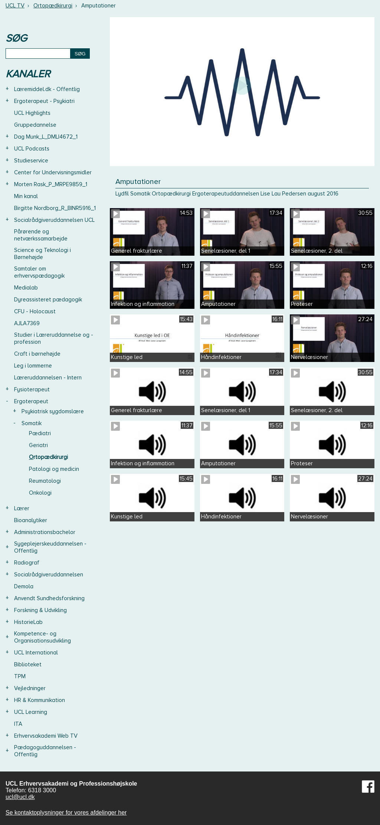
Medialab (26, 287)
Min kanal (26, 196)
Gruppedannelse (35, 125)
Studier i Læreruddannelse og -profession (53, 338)
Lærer (21, 508)
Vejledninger (30, 688)
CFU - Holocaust (35, 311)
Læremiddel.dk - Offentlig (47, 89)
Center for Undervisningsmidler (53, 172)
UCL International (36, 652)
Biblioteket (28, 664)
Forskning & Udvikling (40, 610)
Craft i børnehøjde (37, 353)
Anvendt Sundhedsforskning (49, 598)
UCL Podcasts (31, 148)
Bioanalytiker (30, 520)
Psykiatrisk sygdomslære (53, 411)
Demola (23, 586)
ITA (18, 724)
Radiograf (26, 562)
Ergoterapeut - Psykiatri (44, 101)
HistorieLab (28, 622)
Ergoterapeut (31, 401)
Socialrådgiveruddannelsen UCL (54, 220)
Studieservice (31, 160)
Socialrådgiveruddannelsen (48, 574)
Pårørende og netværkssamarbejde (41, 235)
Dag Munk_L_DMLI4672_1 (46, 136)
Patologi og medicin (54, 469)
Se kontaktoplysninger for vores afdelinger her (66, 812)
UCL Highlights (32, 113)
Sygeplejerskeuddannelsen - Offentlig (50, 547)
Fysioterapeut (32, 389)
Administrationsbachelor (44, 532)
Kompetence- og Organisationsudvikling (42, 637)
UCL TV (15, 5)
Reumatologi (45, 481)
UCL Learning (30, 712)
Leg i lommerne (33, 365)
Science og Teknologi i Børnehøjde (42, 254)
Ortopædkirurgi (52, 5)
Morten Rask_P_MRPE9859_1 (50, 184)
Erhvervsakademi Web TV (46, 735)
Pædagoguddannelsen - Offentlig (45, 751)
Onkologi (40, 492)
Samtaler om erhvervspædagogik (39, 272)
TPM (20, 676)
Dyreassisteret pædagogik (48, 299)
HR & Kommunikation (39, 700)
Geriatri (38, 445)
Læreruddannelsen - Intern (48, 377)
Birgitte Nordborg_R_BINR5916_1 (55, 208)
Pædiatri (40, 433)
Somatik (32, 423)
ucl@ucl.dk (20, 797)
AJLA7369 (27, 323)
